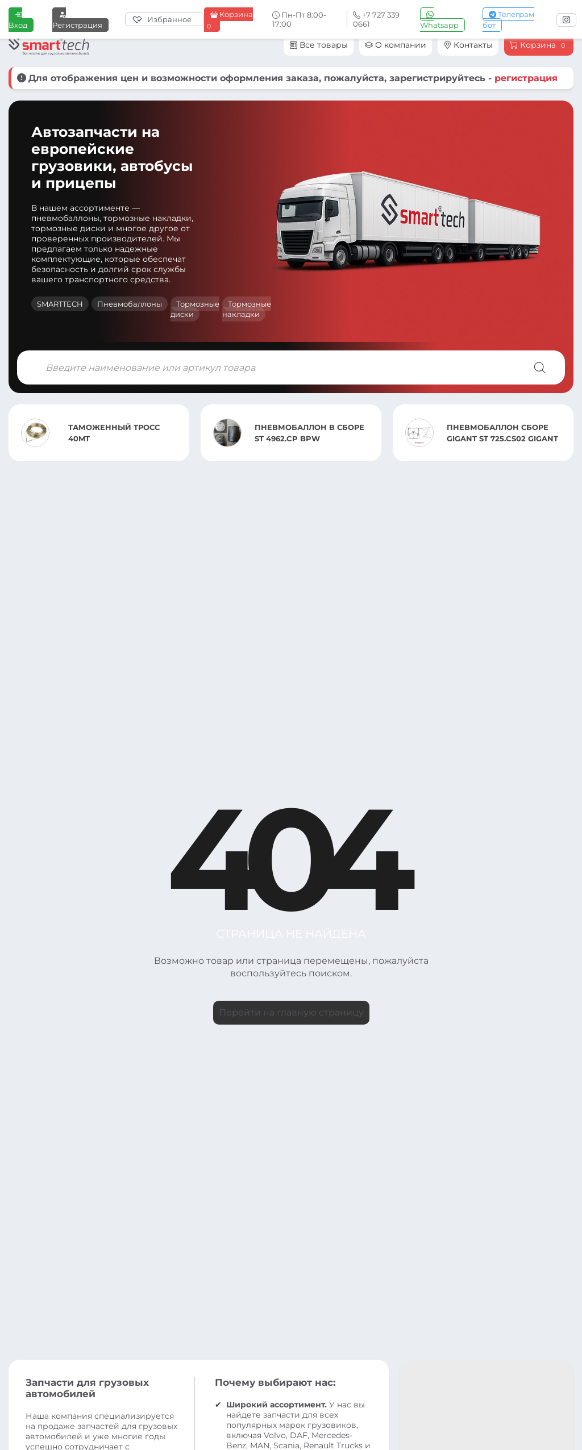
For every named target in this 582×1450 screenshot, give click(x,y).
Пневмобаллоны (129, 303)
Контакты (468, 45)
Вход (18, 20)
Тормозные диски (195, 309)
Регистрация (77, 20)
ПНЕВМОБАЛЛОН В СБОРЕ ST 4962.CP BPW (309, 433)
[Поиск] (540, 367)
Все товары (318, 45)
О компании (395, 45)
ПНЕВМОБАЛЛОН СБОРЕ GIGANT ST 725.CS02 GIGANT (502, 433)
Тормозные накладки (246, 309)
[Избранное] (164, 19)
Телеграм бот (508, 20)
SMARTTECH (60, 303)
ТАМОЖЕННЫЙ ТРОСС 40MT (114, 433)
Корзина (228, 20)
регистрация (526, 78)
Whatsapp (439, 20)
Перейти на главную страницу (291, 1012)
